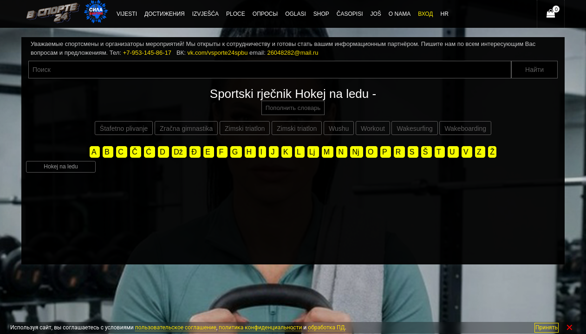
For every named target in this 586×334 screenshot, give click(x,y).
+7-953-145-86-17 (147, 52)
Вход (425, 14)
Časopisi (350, 14)
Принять (546, 327)
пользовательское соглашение (175, 327)
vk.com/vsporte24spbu (217, 52)
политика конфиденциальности (260, 327)
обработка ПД (326, 327)
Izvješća (205, 14)
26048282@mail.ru (292, 52)
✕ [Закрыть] (569, 328)
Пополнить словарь (293, 107)
